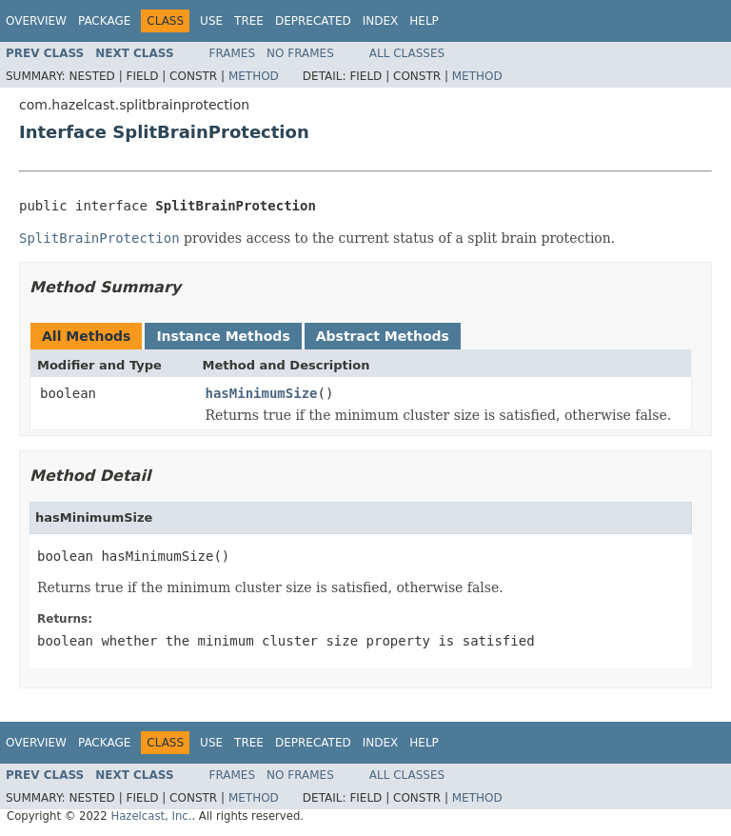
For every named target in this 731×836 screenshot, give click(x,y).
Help (424, 21)
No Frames (300, 53)
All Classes (407, 53)
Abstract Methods (382, 336)
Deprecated (313, 21)
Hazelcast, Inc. (150, 816)
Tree (249, 21)
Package (104, 21)
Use (211, 21)
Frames (232, 53)
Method (253, 76)
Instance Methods (222, 336)
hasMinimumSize (262, 393)
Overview (36, 21)
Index (381, 21)
